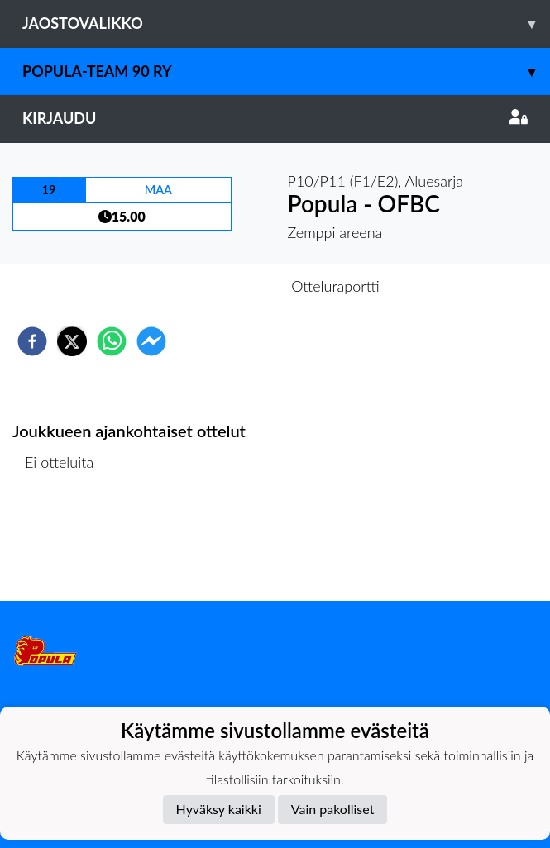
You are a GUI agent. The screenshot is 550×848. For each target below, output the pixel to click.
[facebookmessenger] (151, 341)
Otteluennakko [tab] (217, 286)
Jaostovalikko (286, 23)
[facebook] (32, 341)
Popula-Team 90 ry (286, 71)
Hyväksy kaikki (218, 809)
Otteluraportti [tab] (335, 286)
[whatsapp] (112, 341)
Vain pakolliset (333, 809)
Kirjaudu (275, 118)
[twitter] (72, 341)
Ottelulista (66, 545)
